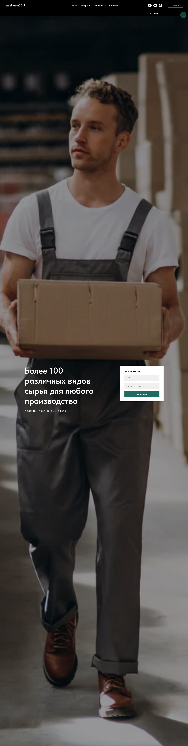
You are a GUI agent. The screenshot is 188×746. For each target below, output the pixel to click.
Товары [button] (84, 5)
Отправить (148, 394)
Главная (73, 5)
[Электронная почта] (155, 5)
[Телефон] (150, 5)
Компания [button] (99, 5)
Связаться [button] (175, 5)
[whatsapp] (160, 5)
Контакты (114, 5)
